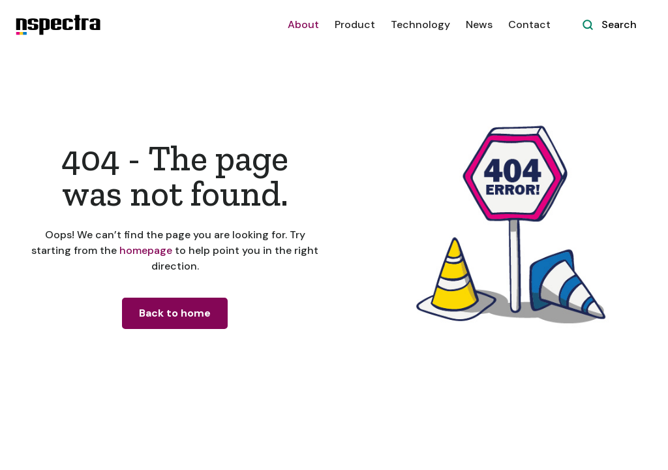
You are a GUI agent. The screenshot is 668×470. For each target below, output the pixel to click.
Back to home (175, 313)
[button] (355, 25)
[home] (58, 24)
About (303, 24)
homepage (144, 250)
